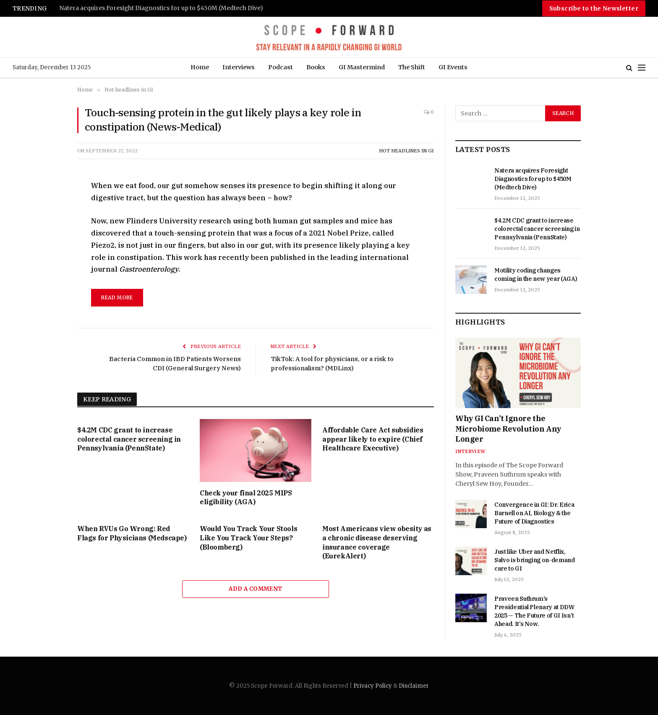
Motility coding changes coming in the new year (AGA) (535, 275)
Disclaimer (414, 685)
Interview (470, 451)
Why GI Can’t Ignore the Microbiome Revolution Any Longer (508, 429)
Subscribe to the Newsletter (593, 8)
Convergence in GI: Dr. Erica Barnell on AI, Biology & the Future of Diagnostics (534, 513)
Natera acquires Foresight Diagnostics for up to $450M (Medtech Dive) (161, 8)
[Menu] (641, 67)
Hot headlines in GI (406, 151)
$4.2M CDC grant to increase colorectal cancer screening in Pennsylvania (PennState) (129, 439)
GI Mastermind (362, 67)
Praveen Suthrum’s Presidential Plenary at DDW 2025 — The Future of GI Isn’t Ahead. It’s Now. (534, 611)
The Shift (411, 67)
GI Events (453, 67)
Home (200, 67)
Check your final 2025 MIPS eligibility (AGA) (246, 497)
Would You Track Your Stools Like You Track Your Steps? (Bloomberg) (248, 537)
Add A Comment (255, 588)
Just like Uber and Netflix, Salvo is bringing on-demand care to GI (534, 560)
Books (315, 67)
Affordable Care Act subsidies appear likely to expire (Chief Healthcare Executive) (372, 439)
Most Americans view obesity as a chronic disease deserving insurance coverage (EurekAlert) (376, 542)
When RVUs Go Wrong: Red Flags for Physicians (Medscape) (132, 533)
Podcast (280, 67)
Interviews (238, 67)
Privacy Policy (372, 685)
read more (117, 297)
